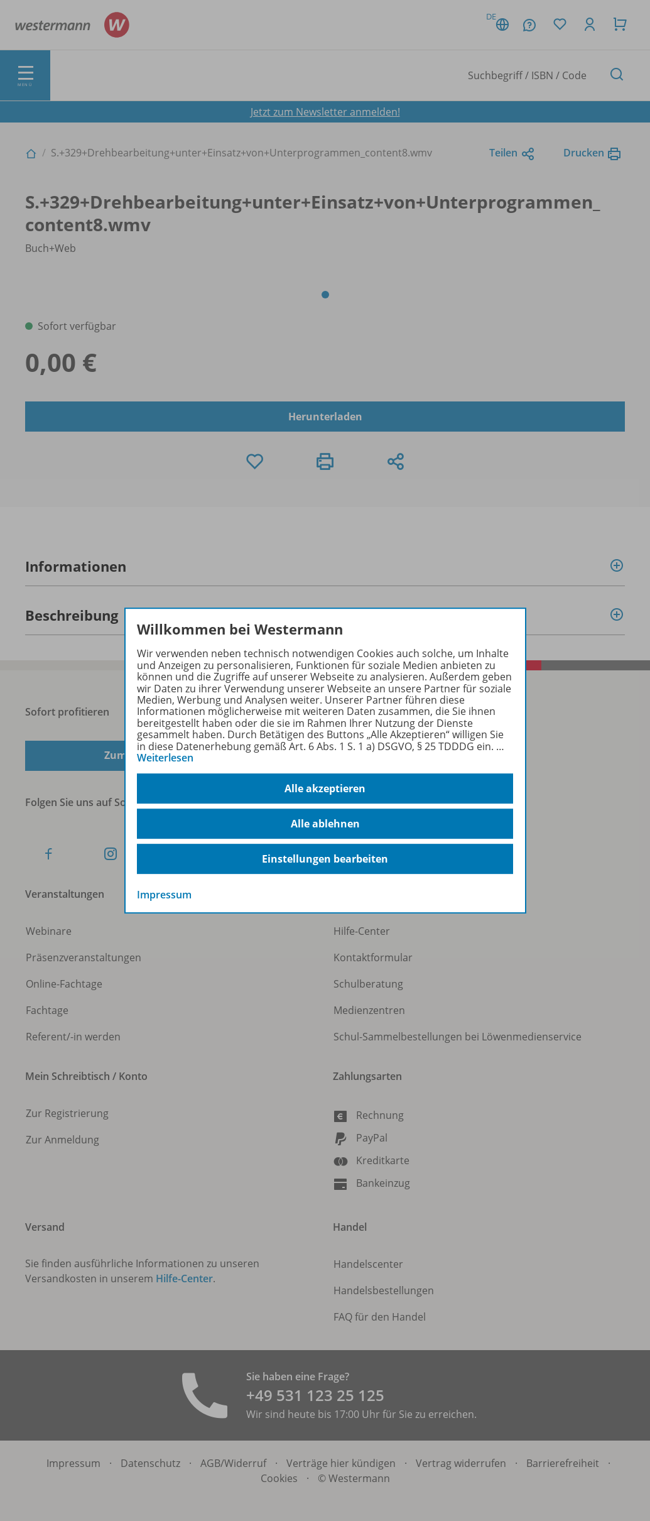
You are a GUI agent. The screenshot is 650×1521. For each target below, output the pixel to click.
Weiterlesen (165, 758)
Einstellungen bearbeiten (325, 859)
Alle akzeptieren (325, 788)
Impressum (164, 895)
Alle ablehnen (325, 824)
